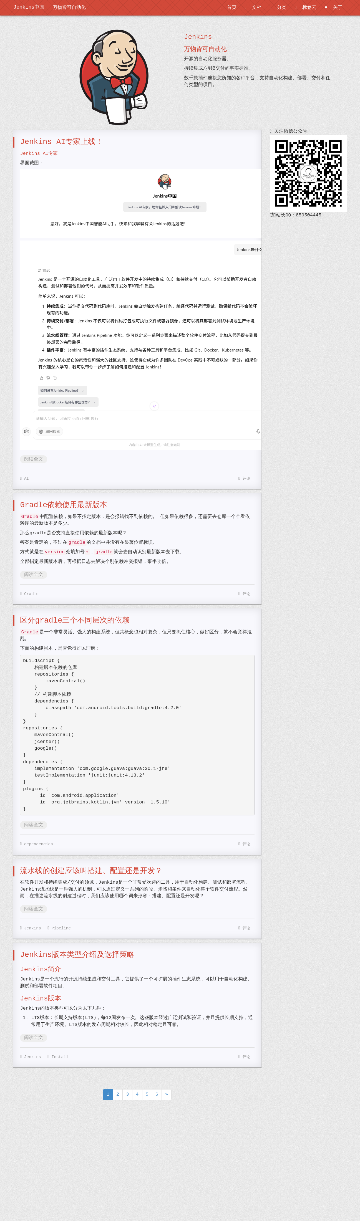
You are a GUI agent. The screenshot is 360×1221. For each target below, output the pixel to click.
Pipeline (59, 928)
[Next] (167, 1094)
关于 (334, 7)
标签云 (305, 7)
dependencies (36, 844)
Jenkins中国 (28, 7)
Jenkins (30, 928)
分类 (278, 7)
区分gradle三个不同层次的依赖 (75, 620)
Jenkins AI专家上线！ (61, 142)
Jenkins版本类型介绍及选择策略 (77, 954)
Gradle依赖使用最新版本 (63, 505)
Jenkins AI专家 (39, 153)
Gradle (29, 593)
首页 (228, 7)
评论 (244, 478)
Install (57, 1057)
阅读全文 (33, 459)
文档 (253, 7)
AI (24, 478)
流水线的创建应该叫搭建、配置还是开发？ (91, 871)
